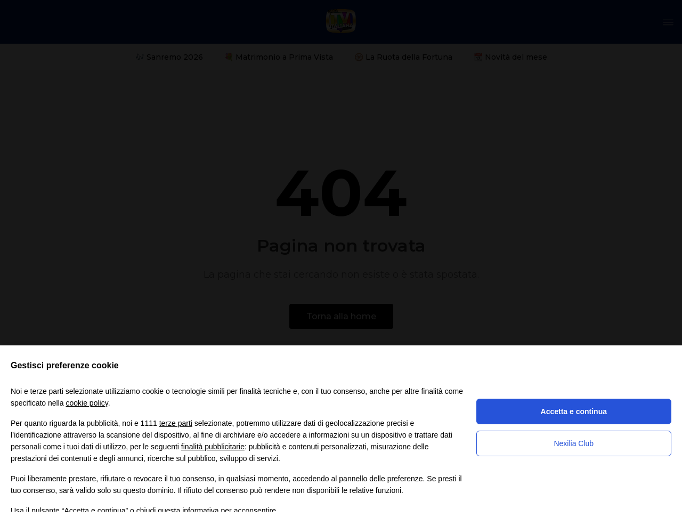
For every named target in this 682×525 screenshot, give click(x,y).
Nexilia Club (574, 443)
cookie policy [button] (87, 403)
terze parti (175, 423)
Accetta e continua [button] (574, 411)
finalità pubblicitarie (213, 446)
